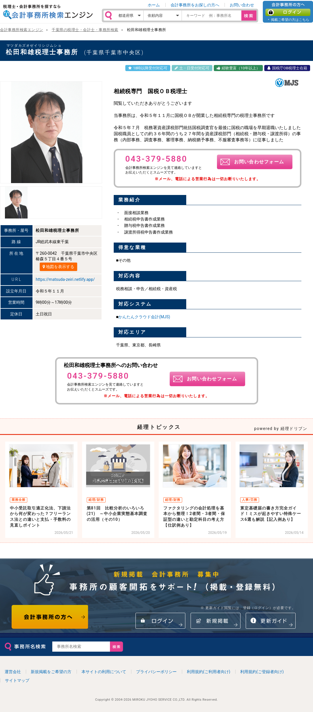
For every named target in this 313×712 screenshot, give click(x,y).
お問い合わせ (242, 5)
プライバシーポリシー (156, 672)
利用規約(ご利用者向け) (208, 672)
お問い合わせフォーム (259, 162)
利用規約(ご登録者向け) (262, 672)
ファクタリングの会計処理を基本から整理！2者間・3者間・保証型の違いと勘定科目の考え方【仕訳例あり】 (194, 516)
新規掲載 (215, 621)
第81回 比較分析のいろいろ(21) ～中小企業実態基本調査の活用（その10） (117, 514)
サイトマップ (17, 680)
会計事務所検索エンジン (21, 30)
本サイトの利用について (104, 672)
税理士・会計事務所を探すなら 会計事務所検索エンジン (48, 11)
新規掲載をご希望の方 (51, 672)
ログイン (287, 12)
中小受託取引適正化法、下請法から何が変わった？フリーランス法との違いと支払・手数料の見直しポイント (40, 516)
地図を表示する (58, 266)
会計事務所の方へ (50, 617)
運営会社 (13, 672)
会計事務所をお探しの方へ (195, 5)
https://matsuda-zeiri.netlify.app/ (65, 279)
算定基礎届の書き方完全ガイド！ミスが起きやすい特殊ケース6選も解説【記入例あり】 (270, 514)
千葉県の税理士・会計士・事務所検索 (85, 30)
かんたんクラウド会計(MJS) (144, 317)
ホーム (154, 5)
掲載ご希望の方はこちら (290, 19)
